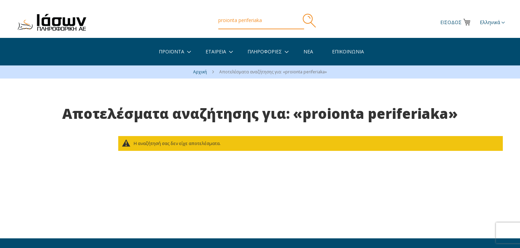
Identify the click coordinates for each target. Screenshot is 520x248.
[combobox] (261, 20)
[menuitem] (171, 51)
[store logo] (52, 22)
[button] (492, 23)
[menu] (260, 51)
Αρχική (200, 72)
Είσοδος (451, 22)
